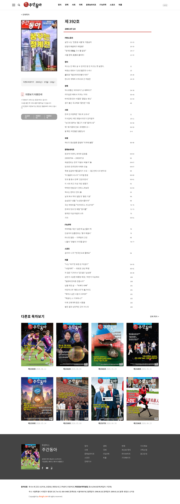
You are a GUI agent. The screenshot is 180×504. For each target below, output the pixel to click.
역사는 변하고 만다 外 (73, 192)
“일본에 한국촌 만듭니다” (74, 281)
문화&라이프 (91, 5)
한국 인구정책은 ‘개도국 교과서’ (77, 114)
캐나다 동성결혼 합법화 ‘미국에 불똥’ (79, 143)
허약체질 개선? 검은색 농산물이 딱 (78, 229)
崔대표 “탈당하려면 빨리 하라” (77, 75)
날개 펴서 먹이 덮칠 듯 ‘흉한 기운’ (78, 197)
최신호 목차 (126, 450)
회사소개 (32, 487)
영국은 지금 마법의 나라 (74, 214)
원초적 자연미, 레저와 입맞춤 (76, 154)
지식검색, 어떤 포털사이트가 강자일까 (79, 119)
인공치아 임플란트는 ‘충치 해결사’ (78, 233)
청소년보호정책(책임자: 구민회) (100, 487)
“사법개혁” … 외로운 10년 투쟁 (77, 269)
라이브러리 (126, 454)
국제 (80, 5)
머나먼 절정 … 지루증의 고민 (76, 238)
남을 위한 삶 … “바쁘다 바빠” (76, 286)
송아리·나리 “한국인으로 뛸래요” (78, 253)
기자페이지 (126, 458)
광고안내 (143, 454)
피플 (120, 5)
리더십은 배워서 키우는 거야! (76, 95)
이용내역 (48, 117)
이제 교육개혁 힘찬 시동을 (75, 303)
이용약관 (71, 487)
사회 (73, 5)
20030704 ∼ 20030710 (74, 158)
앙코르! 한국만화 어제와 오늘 (76, 167)
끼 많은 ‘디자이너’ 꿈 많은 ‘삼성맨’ (78, 273)
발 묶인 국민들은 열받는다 (75, 131)
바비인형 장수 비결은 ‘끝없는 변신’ (78, 99)
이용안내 (38, 117)
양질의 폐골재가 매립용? (74, 47)
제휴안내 (56, 487)
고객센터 (63, 487)
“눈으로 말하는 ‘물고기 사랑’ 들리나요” (80, 123)
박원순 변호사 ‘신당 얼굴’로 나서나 (78, 71)
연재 (123, 446)
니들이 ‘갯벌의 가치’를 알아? (76, 242)
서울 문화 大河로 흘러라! (74, 55)
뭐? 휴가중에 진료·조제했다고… (77, 127)
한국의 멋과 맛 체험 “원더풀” (76, 209)
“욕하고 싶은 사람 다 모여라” (76, 294)
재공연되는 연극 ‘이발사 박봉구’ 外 (78, 162)
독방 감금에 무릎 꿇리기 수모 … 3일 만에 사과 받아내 (85, 171)
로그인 (165, 5)
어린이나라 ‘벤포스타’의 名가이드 (78, 290)
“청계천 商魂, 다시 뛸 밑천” (75, 51)
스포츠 (112, 5)
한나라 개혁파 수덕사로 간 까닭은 (78, 79)
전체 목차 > (154, 316)
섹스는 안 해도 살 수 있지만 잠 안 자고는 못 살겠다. (84, 66)
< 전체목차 (25, 15)
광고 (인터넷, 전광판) (44, 487)
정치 (59, 5)
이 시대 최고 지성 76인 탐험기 (76, 184)
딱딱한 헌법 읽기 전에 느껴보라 (77, 188)
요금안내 (27, 117)
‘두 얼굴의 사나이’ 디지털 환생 (76, 175)
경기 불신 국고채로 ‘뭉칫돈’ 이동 (77, 103)
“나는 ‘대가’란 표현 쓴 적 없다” (77, 264)
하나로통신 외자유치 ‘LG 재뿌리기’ (78, 90)
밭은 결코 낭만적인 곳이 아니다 (77, 307)
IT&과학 (103, 5)
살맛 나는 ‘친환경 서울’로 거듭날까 (78, 42)
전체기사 (87, 461)
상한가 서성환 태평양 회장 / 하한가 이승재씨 (82, 277)
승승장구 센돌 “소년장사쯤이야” (77, 201)
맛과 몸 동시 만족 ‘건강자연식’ (76, 179)
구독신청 (143, 450)
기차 (66, 218)
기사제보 (143, 446)
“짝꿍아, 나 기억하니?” (73, 298)
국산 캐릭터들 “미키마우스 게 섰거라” (79, 205)
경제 (66, 5)
